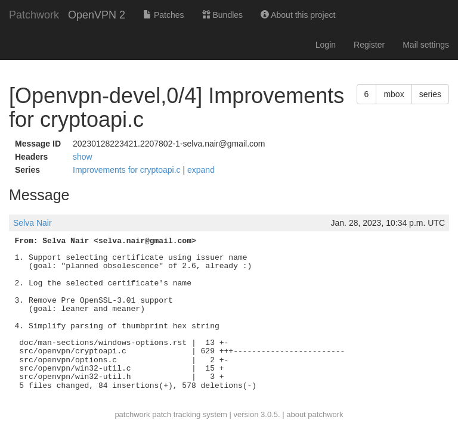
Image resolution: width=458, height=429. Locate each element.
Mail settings (426, 44)
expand (201, 170)
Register (369, 44)
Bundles (222, 15)
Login (325, 44)
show (82, 156)
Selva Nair (32, 223)
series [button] (430, 94)
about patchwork (314, 414)
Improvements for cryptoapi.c (127, 170)
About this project (298, 15)
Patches (163, 15)
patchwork (132, 414)
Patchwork (34, 15)
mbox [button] (393, 94)
